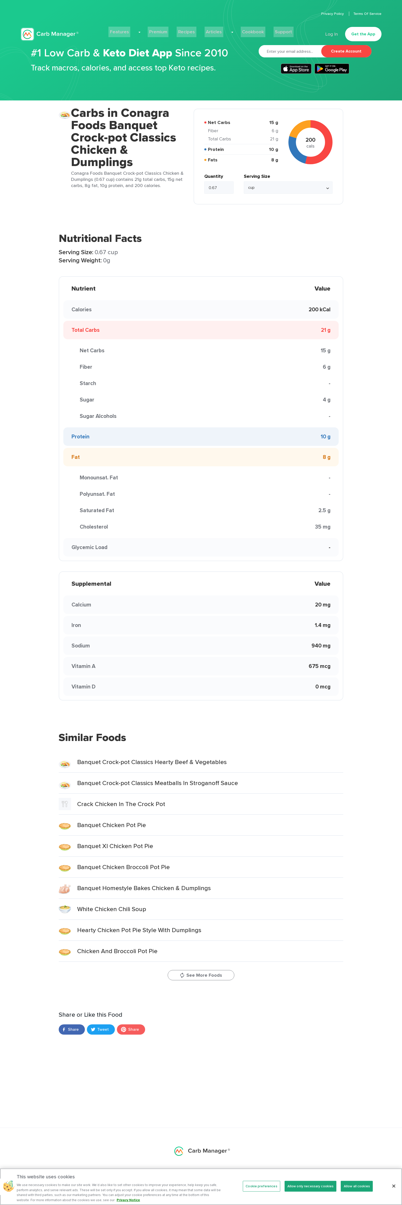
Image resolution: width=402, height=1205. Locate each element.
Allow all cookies (357, 1189)
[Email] (290, 51)
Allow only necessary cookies (310, 1189)
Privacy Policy (333, 13)
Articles (213, 30)
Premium (164, 30)
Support (269, 30)
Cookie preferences (261, 1189)
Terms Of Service (367, 13)
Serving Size (257, 176)
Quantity (213, 176)
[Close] (393, 1189)
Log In (330, 30)
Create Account (346, 51)
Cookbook (243, 30)
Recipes (189, 30)
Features (134, 30)
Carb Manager (49, 30)
